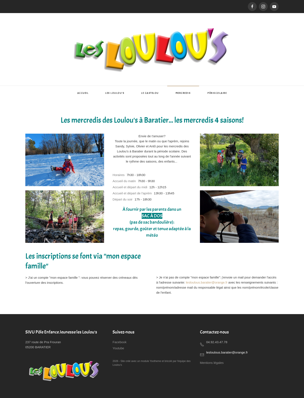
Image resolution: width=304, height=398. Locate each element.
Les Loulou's (114, 93)
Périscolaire (217, 93)
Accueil (83, 93)
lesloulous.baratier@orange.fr (206, 282)
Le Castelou (150, 93)
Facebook (119, 342)
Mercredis (183, 93)
